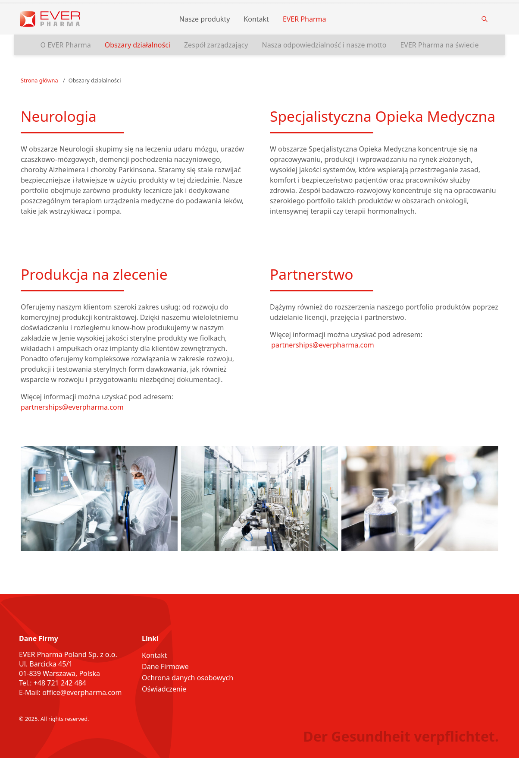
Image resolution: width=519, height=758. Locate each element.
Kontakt (256, 19)
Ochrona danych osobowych (187, 677)
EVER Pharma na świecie (439, 45)
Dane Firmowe (165, 666)
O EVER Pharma (66, 45)
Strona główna (39, 80)
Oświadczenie (164, 689)
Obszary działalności (137, 45)
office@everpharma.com (82, 692)
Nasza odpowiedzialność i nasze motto (324, 45)
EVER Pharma (304, 19)
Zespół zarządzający (216, 45)
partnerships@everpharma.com (72, 407)
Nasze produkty (204, 19)
